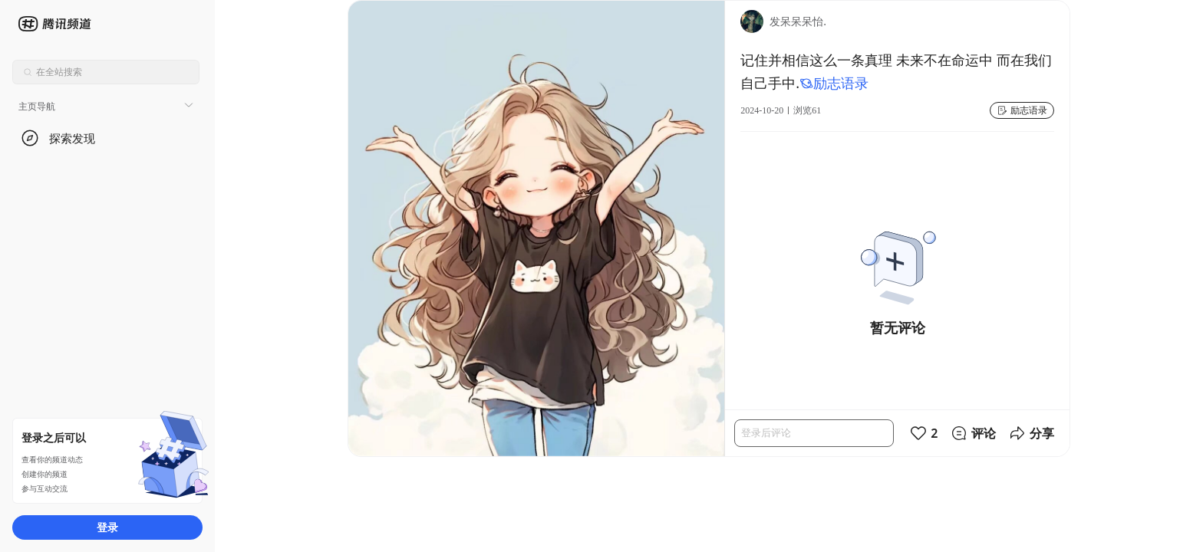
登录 (107, 527)
